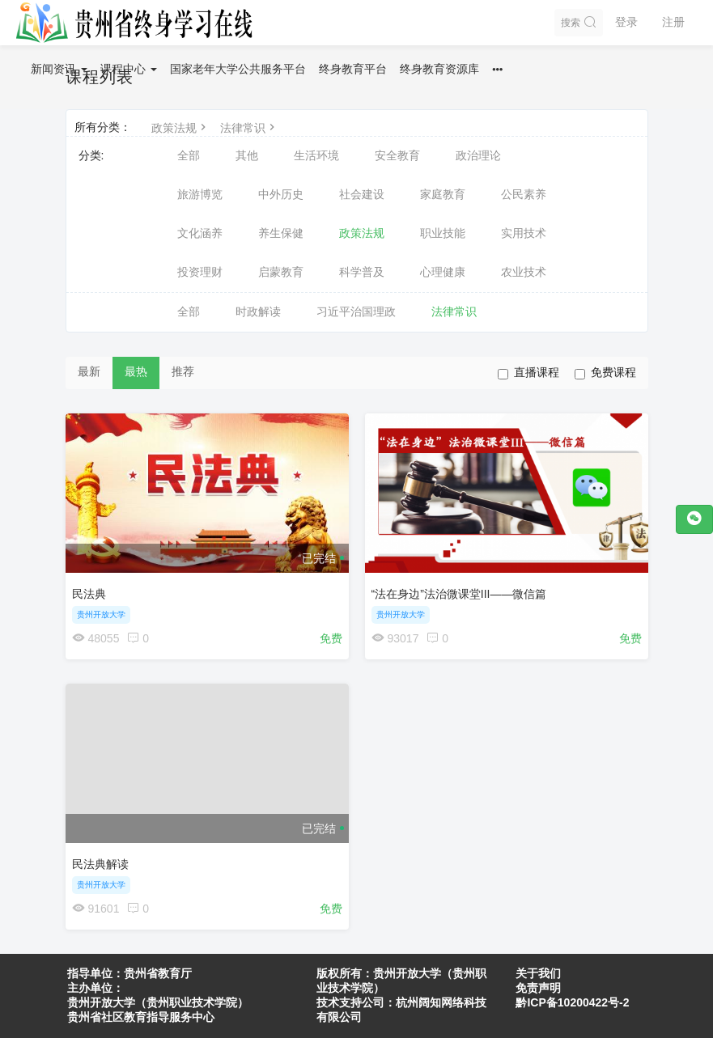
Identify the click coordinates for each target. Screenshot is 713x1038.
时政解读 (258, 311)
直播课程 (528, 372)
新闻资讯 (59, 68)
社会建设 (361, 194)
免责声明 (538, 987)
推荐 (183, 371)
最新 (89, 371)
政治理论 (478, 155)
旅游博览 (200, 194)
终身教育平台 (353, 68)
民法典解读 (100, 864)
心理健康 (442, 271)
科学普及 (361, 271)
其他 (247, 155)
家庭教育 (442, 194)
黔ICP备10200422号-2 (572, 1002)
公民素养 (523, 194)
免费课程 (605, 372)
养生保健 (280, 233)
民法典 (89, 593)
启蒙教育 (280, 271)
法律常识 (249, 127)
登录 (626, 21)
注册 (673, 21)
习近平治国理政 (356, 311)
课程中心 (128, 68)
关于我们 (538, 973)
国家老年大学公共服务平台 (238, 68)
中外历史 (280, 194)
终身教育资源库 (439, 68)
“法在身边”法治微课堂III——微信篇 (459, 593)
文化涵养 (200, 233)
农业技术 (523, 271)
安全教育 (397, 155)
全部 (188, 155)
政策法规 (180, 127)
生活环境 (316, 155)
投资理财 (200, 271)
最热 (136, 371)
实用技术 (523, 233)
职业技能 (442, 233)
